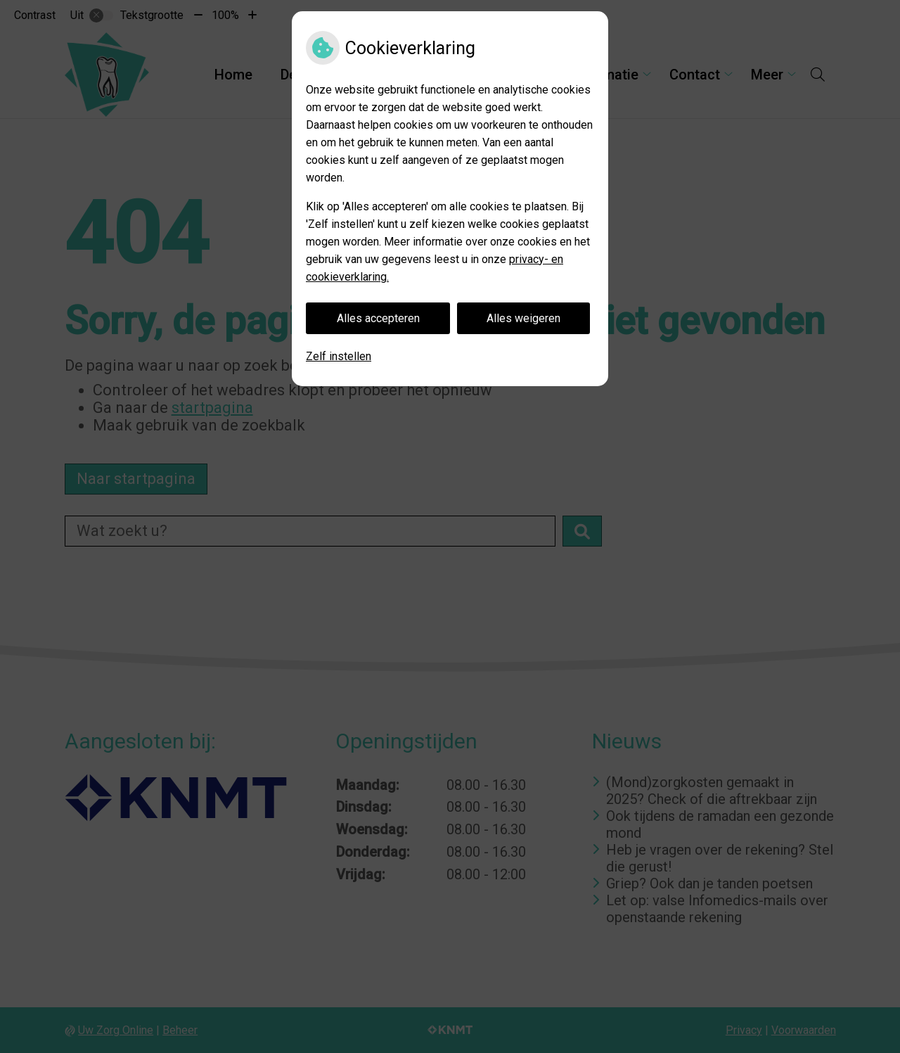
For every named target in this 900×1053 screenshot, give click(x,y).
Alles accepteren (378, 318)
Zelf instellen (338, 356)
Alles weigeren (523, 318)
